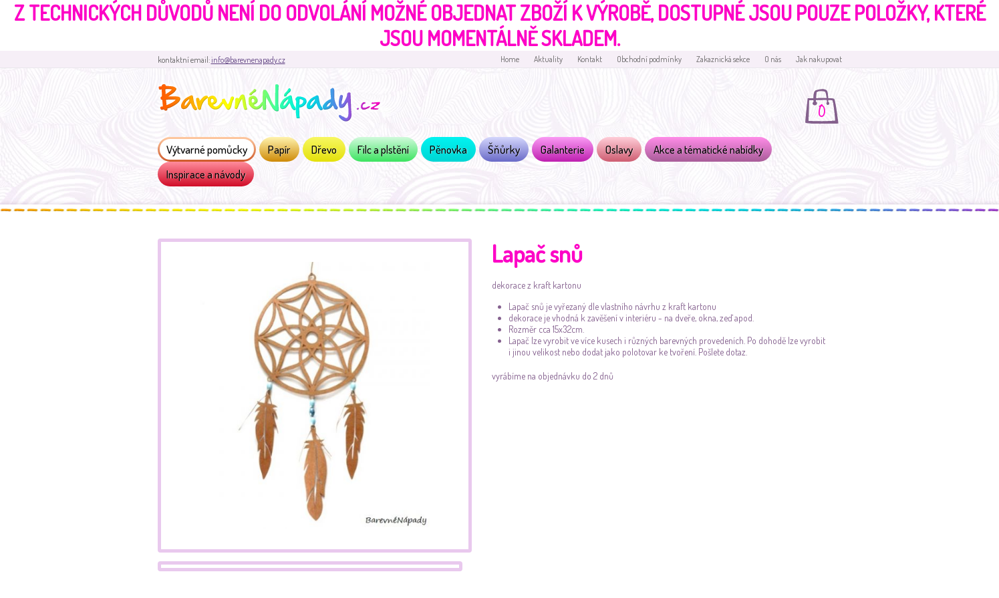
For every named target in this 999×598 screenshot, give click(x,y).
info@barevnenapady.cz (248, 60)
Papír (279, 149)
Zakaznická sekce (723, 59)
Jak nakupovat (819, 59)
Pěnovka (448, 149)
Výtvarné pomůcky (206, 149)
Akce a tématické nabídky (708, 149)
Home (510, 59)
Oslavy (619, 149)
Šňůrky (504, 149)
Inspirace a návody (205, 174)
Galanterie (563, 149)
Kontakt (589, 59)
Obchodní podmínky (649, 59)
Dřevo (324, 149)
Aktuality (548, 59)
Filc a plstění (383, 149)
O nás (772, 59)
